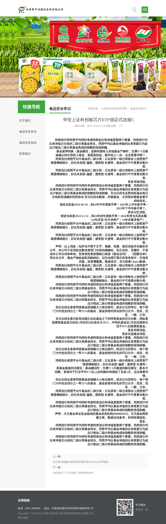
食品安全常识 (28, 131)
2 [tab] (108, 93)
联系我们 (25, 153)
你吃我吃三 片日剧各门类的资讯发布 (73, 472)
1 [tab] (104, 93)
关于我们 (25, 120)
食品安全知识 (28, 142)
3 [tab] (113, 93)
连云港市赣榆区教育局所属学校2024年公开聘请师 (80, 462)
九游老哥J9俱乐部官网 (113, 108)
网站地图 (23, 517)
